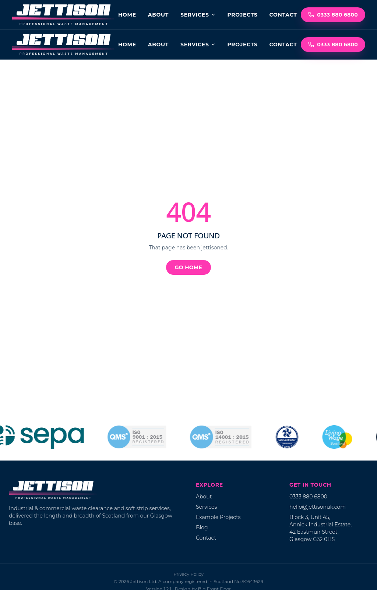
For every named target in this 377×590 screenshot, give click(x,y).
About (158, 14)
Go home (188, 267)
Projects (243, 14)
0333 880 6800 (333, 14)
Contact (283, 14)
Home (127, 14)
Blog (202, 527)
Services (198, 14)
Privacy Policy (188, 574)
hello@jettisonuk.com (317, 507)
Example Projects (218, 517)
